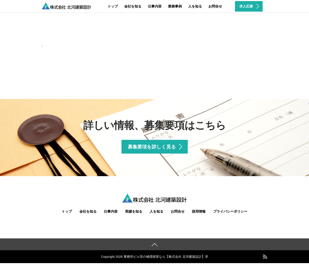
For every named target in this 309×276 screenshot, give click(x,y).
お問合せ (215, 6)
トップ (113, 6)
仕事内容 (155, 6)
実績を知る (133, 211)
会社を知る (132, 6)
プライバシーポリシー (230, 211)
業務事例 (175, 6)
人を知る (195, 6)
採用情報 (199, 211)
